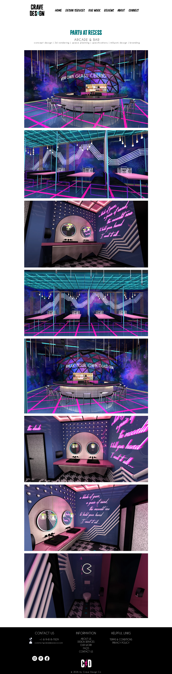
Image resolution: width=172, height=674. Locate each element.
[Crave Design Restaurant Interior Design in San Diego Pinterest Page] (40, 658)
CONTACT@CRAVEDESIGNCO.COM (49, 643)
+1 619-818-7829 (49, 639)
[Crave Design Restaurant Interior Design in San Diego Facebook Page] (47, 658)
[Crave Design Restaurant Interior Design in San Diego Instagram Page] (34, 658)
